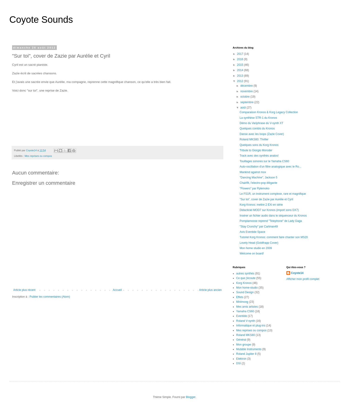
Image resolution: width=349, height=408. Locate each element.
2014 (240, 70)
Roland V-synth (245, 320)
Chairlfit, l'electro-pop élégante (258, 182)
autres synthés (245, 273)
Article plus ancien (210, 290)
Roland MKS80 (245, 335)
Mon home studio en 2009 (256, 248)
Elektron (241, 358)
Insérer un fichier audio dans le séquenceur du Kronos (273, 215)
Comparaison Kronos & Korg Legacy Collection (269, 112)
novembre (247, 91)
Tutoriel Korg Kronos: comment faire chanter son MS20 (274, 237)
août (243, 107)
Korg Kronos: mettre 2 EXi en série (261, 204)
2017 (240, 54)
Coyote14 (297, 273)
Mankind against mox (253, 172)
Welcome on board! (252, 253)
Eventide (241, 316)
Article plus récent (24, 290)
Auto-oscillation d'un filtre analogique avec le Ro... (270, 166)
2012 (240, 81)
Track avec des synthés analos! (259, 155)
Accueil (117, 290)
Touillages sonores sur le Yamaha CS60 (264, 161)
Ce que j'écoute (245, 278)
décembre (247, 85)
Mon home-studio (247, 287)
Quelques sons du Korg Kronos (259, 145)
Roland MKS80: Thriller (254, 139)
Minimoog (242, 301)
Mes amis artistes (247, 306)
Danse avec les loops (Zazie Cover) (262, 134)
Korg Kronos (244, 283)
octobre (245, 96)
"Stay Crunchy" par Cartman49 (259, 226)
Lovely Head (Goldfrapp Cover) (259, 242)
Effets (239, 297)
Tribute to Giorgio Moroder (256, 150)
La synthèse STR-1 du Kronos (258, 117)
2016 (240, 59)
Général (241, 339)
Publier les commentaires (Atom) (50, 296)
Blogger (190, 397)
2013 (240, 75)
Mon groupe (243, 344)
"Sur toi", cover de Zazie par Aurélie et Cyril (266, 199)
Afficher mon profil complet (302, 279)
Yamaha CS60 (245, 311)
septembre (247, 102)
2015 (240, 64)
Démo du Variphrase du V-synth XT (261, 123)
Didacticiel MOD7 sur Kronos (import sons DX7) (269, 210)
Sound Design (245, 292)
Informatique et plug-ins (250, 325)
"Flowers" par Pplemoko (254, 188)
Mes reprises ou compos (38, 156)
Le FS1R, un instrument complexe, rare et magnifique (273, 193)
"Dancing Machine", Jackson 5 (258, 177)
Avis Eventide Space (252, 232)
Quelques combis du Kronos (257, 128)
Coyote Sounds (41, 19)
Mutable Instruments (249, 349)
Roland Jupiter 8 (246, 353)
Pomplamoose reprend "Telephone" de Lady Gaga (271, 221)
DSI (238, 363)
